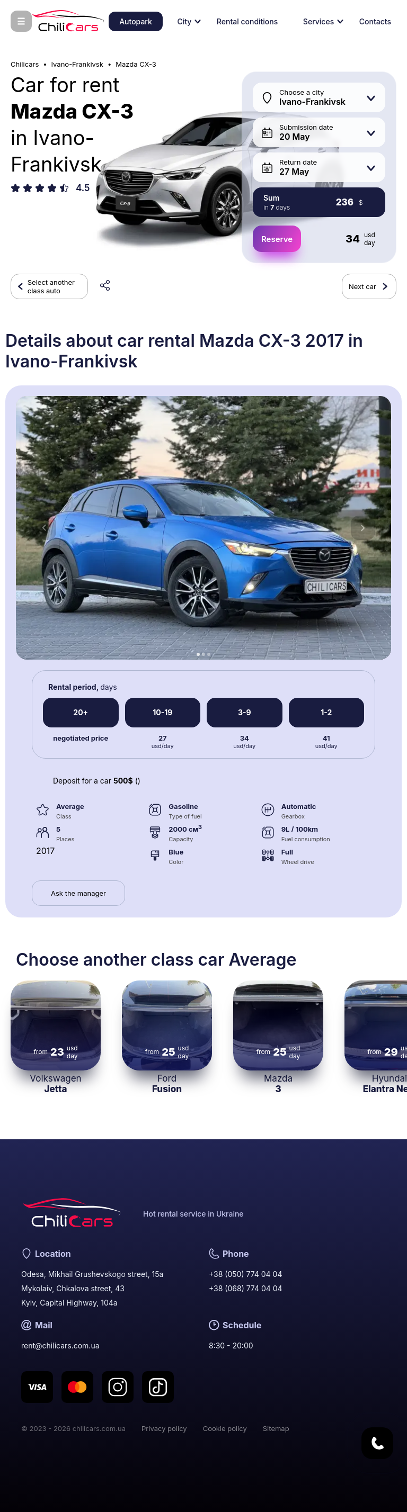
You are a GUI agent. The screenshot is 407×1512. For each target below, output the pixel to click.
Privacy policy (164, 1428)
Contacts (375, 21)
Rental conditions (247, 21)
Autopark (135, 21)
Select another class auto (51, 286)
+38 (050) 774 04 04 (245, 1274)
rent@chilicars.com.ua (60, 1345)
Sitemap (276, 1428)
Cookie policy (225, 1428)
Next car (362, 286)
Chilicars (25, 64)
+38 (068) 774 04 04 (245, 1288)
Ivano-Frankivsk (77, 64)
